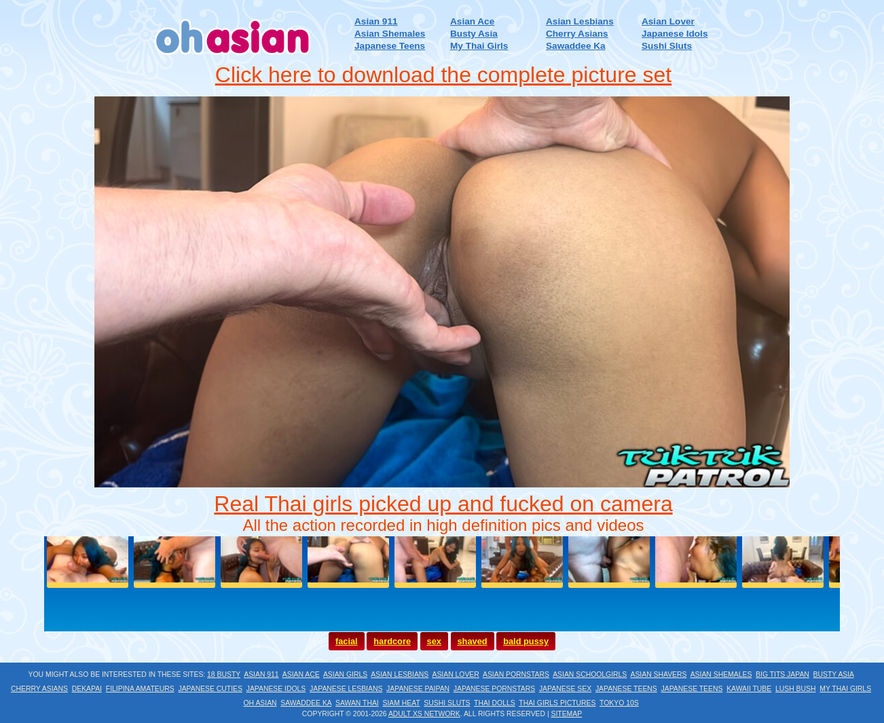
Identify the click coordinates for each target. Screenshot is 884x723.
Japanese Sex (565, 688)
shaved (472, 641)
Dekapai (87, 688)
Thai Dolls (494, 703)
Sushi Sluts (667, 46)
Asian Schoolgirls (590, 674)
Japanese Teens (389, 46)
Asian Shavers (658, 674)
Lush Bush (795, 688)
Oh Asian (259, 703)
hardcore (392, 641)
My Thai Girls (479, 46)
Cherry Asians (577, 34)
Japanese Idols (674, 34)
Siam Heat (401, 703)
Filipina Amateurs (140, 688)
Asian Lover (668, 21)
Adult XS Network (424, 714)
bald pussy (526, 641)
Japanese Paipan (417, 688)
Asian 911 (375, 21)
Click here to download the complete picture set (443, 74)
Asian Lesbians (580, 21)
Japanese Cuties (210, 688)
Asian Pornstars (516, 674)
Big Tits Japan (782, 674)
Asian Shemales (389, 34)
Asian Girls (345, 674)
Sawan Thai (357, 703)
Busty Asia (474, 34)
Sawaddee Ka (576, 46)
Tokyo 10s (619, 703)
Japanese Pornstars (494, 688)
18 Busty (223, 674)
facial (346, 641)
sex (434, 641)
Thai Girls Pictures (557, 703)
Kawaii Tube (748, 688)
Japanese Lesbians (346, 688)
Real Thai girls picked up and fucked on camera (443, 504)
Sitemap (567, 714)
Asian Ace (472, 21)
